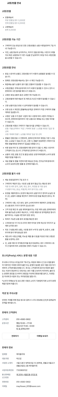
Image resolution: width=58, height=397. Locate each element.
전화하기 (15, 336)
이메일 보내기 (42, 336)
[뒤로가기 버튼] (3, 3)
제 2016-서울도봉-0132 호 (26, 374)
